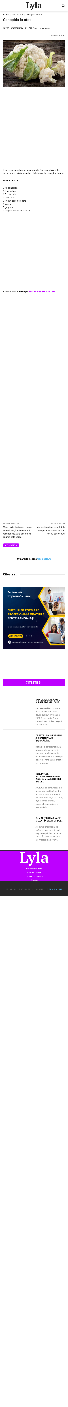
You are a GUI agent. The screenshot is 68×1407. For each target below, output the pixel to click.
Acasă (6, 14)
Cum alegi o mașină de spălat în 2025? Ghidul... (49, 819)
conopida (11, 545)
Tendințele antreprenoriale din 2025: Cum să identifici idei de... (48, 778)
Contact (34, 880)
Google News (44, 559)
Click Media (55, 889)
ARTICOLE (17, 14)
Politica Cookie (34, 872)
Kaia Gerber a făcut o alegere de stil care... (48, 701)
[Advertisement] (34, 130)
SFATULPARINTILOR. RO (41, 291)
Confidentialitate (34, 869)
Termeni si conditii (34, 876)
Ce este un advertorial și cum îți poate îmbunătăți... (49, 738)
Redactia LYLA (17, 28)
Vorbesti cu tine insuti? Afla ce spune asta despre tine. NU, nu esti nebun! (51, 530)
